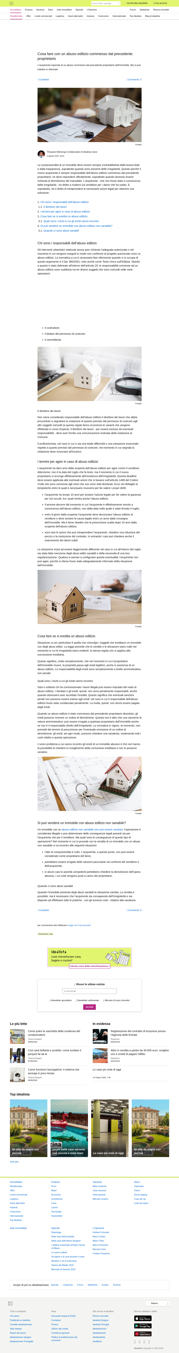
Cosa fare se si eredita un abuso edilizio (64, 216)
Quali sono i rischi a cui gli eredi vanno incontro (71, 221)
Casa (53, 1203)
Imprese (90, 16)
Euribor (105, 1285)
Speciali (79, 10)
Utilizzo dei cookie (59, 1329)
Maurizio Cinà (99, 1249)
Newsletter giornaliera (61, 1000)
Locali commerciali (43, 16)
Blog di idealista (152, 16)
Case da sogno (141, 1203)
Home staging (140, 1195)
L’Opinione (92, 10)
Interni (137, 1190)
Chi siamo (14, 1316)
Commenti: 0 (134, 79)
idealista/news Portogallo (21, 1341)
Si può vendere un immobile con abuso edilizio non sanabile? (76, 225)
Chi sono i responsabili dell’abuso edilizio (64, 202)
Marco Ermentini (100, 1245)
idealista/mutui (99, 1329)
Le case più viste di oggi (108, 1153)
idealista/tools (99, 1333)
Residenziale (16, 16)
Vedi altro (14, 1162)
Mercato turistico (100, 1199)
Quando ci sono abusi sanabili (61, 230)
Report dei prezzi (18, 1333)
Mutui (54, 1190)
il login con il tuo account (79, 925)
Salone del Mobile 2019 (62, 1265)
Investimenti (57, 1199)
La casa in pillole (59, 1252)
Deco (50, 10)
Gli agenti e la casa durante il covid (67, 1257)
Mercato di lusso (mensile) (117, 1000)
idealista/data (99, 1337)
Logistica (60, 16)
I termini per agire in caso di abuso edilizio (65, 211)
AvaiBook (97, 1341)
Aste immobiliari (64, 10)
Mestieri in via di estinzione (64, 1261)
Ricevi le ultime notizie (90, 984)
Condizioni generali (60, 1333)
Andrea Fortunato (101, 1232)
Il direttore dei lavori (55, 206)
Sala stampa (16, 1329)
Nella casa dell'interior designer (66, 1241)
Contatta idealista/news (21, 1324)
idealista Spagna (100, 1320)
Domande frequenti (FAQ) (63, 1316)
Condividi (44, 79)
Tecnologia (56, 1212)
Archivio (117, 1285)
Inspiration (139, 1186)
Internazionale (119, 16)
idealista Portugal (101, 1324)
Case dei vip (140, 1199)
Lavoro (54, 1207)
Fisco (53, 1186)
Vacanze (40, 10)
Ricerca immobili (161, 10)
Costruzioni (103, 16)
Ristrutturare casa (45, 934)
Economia (56, 1195)
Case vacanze (99, 1190)
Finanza (29, 10)
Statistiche (145, 10)
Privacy (54, 1324)
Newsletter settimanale (88, 1000)
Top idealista (135, 16)
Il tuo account (160, 3)
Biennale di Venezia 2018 (63, 1269)
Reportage (56, 1232)
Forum (133, 10)
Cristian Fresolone (101, 1253)
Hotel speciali (99, 1195)
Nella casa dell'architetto (62, 1236)
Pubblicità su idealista (20, 1320)
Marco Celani (99, 1236)
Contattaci (56, 1320)
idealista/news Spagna (20, 1337)
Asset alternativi (75, 16)
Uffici (28, 16)
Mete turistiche (100, 1186)
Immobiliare (15, 10)
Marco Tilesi (98, 1241)
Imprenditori (56, 1216)
